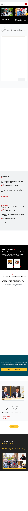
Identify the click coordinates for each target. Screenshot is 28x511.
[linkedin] (11, 443)
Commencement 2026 (5, 19)
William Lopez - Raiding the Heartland (8, 222)
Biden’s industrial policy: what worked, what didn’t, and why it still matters (20, 20)
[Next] (27, 14)
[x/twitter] (5, 443)
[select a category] (13, 38)
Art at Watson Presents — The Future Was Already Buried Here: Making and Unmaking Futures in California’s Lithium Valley (12, 190)
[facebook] (3, 443)
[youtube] (7, 443)
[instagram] (9, 443)
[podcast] (13, 443)
